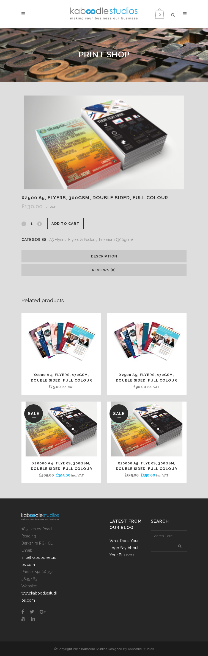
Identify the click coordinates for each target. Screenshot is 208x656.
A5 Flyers (57, 239)
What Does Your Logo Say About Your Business (124, 548)
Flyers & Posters (82, 239)
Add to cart (65, 224)
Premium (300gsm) (116, 239)
